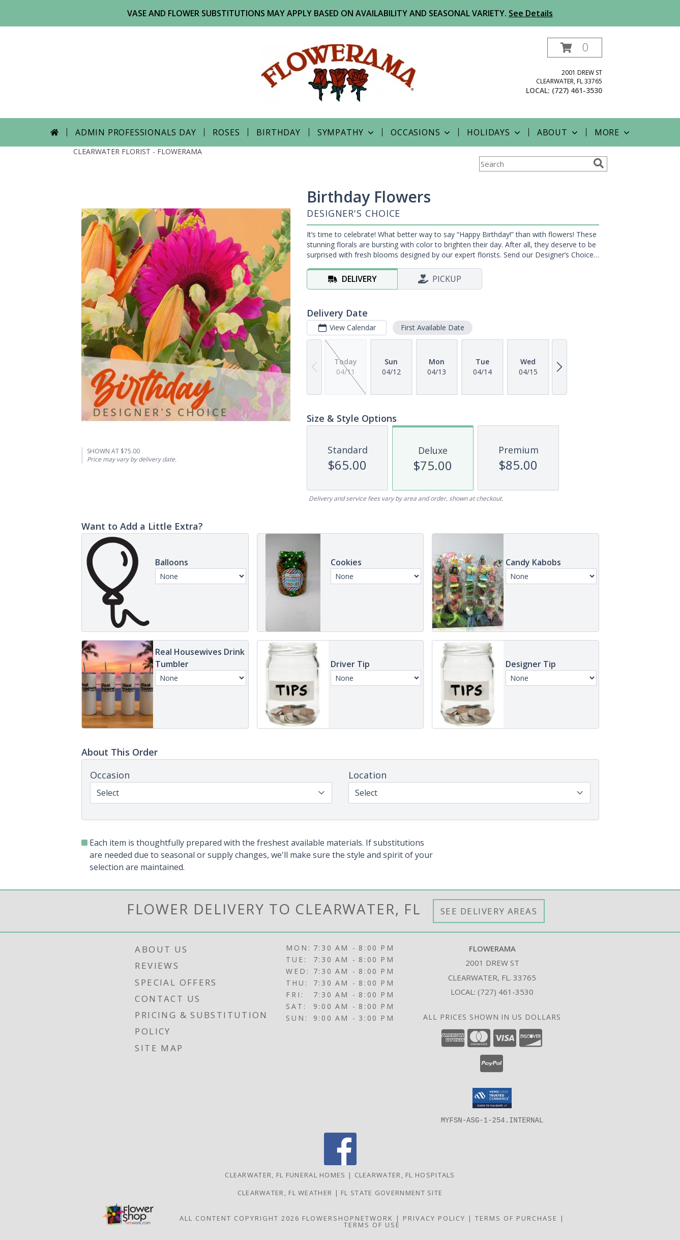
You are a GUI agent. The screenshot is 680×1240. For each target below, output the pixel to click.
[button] (574, 47)
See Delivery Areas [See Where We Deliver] (489, 911)
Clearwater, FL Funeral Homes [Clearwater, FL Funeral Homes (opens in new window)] (285, 1174)
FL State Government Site (391, 1192)
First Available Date (432, 327)
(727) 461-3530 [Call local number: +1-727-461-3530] (577, 90)
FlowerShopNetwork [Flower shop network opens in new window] (347, 1217)
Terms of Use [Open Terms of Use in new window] (372, 1224)
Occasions (421, 132)
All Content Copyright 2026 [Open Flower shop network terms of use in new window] (240, 1217)
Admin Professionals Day (135, 132)
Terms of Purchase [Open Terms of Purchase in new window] (516, 1217)
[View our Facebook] (340, 1162)
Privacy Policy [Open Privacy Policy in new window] (434, 1217)
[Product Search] (534, 164)
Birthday (278, 132)
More (613, 132)
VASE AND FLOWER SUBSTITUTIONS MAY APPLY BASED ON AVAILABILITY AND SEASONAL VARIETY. (340, 13)
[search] (598, 163)
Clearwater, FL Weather (285, 1192)
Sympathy (346, 132)
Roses (226, 132)
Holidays (494, 132)
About (558, 132)
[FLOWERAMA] (340, 72)
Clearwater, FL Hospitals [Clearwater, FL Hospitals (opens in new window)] (404, 1174)
